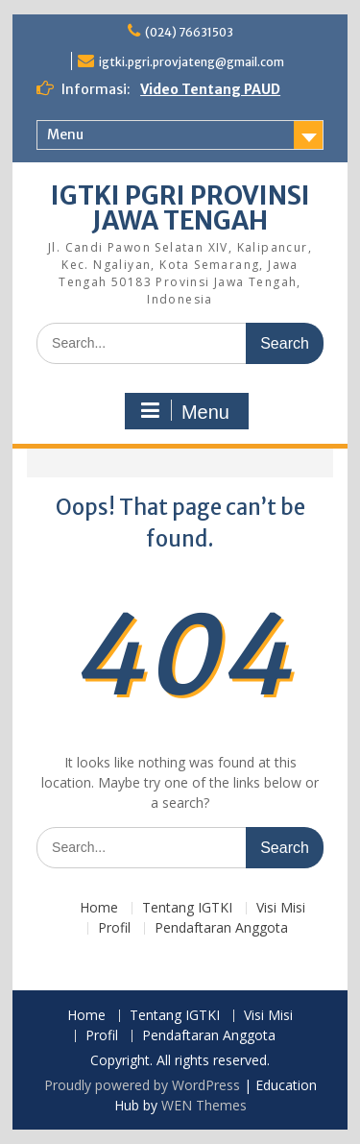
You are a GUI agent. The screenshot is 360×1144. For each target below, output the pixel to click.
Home (99, 908)
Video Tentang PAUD (210, 89)
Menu (65, 134)
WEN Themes (204, 1105)
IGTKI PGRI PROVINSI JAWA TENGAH (180, 208)
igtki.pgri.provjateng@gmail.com (191, 62)
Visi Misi (280, 908)
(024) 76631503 (189, 32)
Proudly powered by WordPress (142, 1085)
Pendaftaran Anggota (221, 928)
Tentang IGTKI (187, 908)
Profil (114, 928)
